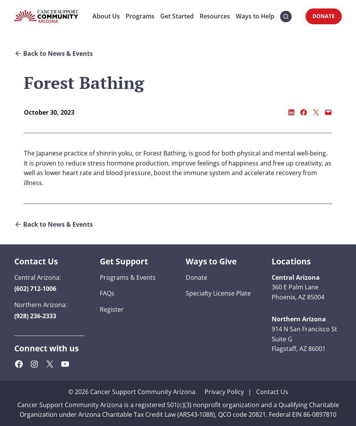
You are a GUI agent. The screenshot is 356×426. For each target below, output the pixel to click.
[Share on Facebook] (303, 112)
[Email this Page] (328, 112)
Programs (140, 16)
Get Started (177, 16)
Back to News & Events (58, 53)
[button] (286, 16)
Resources (215, 16)
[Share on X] (316, 112)
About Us (106, 16)
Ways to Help (255, 16)
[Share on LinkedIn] (291, 112)
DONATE (323, 16)
